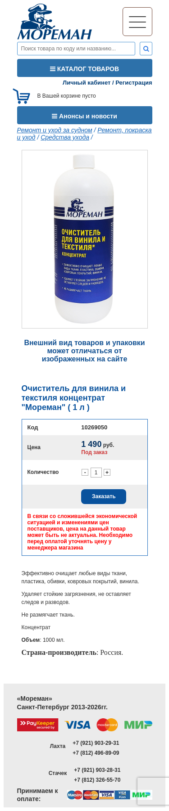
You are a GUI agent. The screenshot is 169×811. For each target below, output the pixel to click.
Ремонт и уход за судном (54, 130)
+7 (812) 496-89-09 (96, 753)
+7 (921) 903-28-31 (97, 770)
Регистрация (133, 82)
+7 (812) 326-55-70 (97, 780)
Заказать (104, 496)
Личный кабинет (86, 82)
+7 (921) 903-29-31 (96, 743)
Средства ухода (65, 137)
